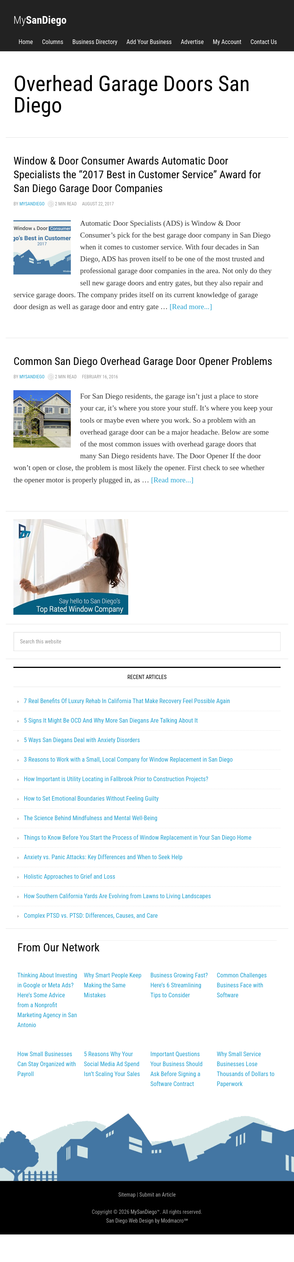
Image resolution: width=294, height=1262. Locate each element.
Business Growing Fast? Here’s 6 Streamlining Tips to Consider (179, 1012)
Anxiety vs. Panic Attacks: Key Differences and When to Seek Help (103, 884)
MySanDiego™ (145, 1239)
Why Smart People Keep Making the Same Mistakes (112, 1012)
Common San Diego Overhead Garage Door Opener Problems (129, 381)
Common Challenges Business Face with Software (241, 1012)
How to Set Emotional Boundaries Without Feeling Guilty (91, 826)
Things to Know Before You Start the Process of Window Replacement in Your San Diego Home (138, 865)
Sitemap (127, 1222)
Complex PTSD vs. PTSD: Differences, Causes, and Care (91, 943)
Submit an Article (157, 1222)
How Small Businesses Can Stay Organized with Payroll (46, 1091)
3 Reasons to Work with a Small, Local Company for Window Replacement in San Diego (128, 787)
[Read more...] (191, 320)
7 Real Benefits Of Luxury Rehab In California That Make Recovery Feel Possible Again (127, 728)
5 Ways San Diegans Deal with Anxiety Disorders (82, 767)
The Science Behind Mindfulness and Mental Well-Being (90, 845)
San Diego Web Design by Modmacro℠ (147, 1248)
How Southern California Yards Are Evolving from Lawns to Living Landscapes (117, 923)
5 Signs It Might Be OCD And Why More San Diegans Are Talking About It (111, 748)
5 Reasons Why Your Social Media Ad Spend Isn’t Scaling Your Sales (112, 1091)
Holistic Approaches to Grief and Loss (69, 904)
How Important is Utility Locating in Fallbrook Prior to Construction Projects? (116, 806)
